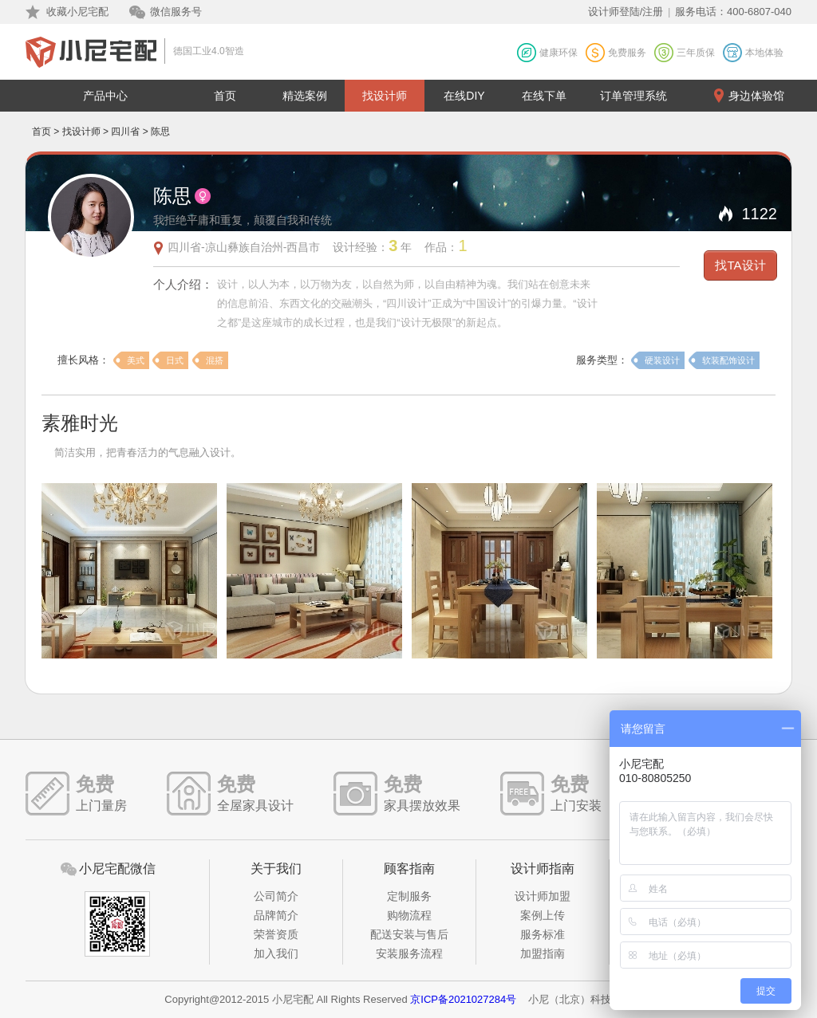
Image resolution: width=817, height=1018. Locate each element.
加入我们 (276, 953)
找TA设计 (740, 265)
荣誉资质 (276, 934)
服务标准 (542, 934)
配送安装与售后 (409, 934)
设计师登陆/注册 (626, 12)
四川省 (125, 131)
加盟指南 (542, 953)
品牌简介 (276, 915)
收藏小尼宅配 (77, 12)
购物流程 (409, 915)
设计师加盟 (542, 896)
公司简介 (276, 896)
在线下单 (544, 95)
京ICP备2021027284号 (463, 999)
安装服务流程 (409, 953)
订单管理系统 (633, 95)
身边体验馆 (756, 95)
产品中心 (105, 95)
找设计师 (384, 95)
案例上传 (542, 915)
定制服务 (409, 896)
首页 (225, 95)
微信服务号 (176, 12)
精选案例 (304, 95)
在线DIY (464, 95)
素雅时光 (79, 423)
